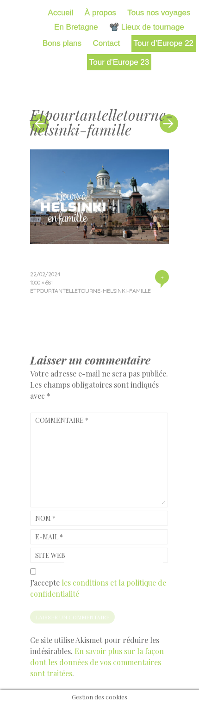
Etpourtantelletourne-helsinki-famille (90, 290)
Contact (106, 43)
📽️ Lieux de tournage (146, 27)
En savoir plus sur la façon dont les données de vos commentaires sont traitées (97, 662)
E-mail (49, 536)
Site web (50, 555)
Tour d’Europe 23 (119, 62)
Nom (45, 518)
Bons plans (62, 43)
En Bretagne (76, 27)
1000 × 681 (41, 282)
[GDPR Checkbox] (33, 571)
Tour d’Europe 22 (163, 43)
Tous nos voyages (158, 12)
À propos (100, 12)
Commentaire (61, 420)
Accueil (61, 12)
